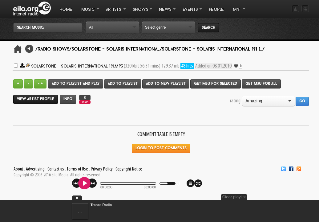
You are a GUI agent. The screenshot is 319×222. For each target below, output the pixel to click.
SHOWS (140, 12)
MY (236, 12)
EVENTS (190, 12)
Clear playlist (294, 197)
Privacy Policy (102, 169)
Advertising (35, 169)
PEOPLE (216, 9)
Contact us (55, 169)
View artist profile (35, 99)
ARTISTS (113, 12)
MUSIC (88, 12)
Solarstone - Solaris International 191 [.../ (213, 49)
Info (67, 99)
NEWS (165, 12)
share (85, 102)
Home (65, 9)
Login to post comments (161, 148)
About (18, 169)
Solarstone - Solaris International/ (116, 49)
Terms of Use (77, 169)
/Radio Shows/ (53, 49)
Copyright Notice (128, 169)
